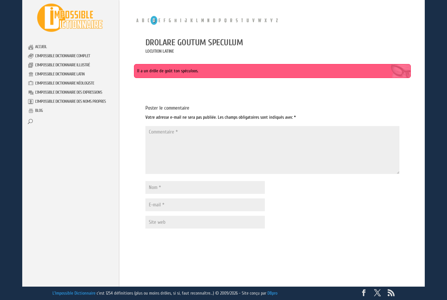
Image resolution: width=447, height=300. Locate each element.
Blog (39, 110)
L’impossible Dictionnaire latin (60, 74)
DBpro (272, 293)
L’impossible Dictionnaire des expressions (68, 92)
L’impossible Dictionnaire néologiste (64, 83)
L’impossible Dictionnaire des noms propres (70, 101)
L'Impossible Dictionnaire (74, 293)
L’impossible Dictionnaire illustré (62, 65)
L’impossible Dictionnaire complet (62, 56)
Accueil (41, 46)
